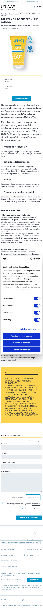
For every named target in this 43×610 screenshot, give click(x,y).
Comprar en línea (22, 98)
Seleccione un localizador (32, 600)
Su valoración (17, 497)
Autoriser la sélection (21, 343)
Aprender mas (36, 505)
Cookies (34, 605)
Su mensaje (5, 472)
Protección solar (14, 14)
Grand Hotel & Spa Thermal (9, 561)
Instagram (28, 555)
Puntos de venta (33, 1)
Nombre (4, 453)
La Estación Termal (7, 555)
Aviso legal (13, 605)
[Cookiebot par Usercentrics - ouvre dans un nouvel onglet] (30, 258)
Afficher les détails (28, 329)
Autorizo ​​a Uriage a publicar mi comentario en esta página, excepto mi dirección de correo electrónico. (21, 504)
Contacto (4, 605)
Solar (6, 14)
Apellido (4, 444)
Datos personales (24, 605)
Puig (40, 605)
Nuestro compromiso (8, 549)
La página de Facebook (32, 549)
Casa (2, 14)
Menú (39, 7)
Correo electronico (9, 462)
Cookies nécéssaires (21, 349)
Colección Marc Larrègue (9, 566)
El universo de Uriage (11, 1)
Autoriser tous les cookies (21, 336)
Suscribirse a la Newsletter (31, 509)
